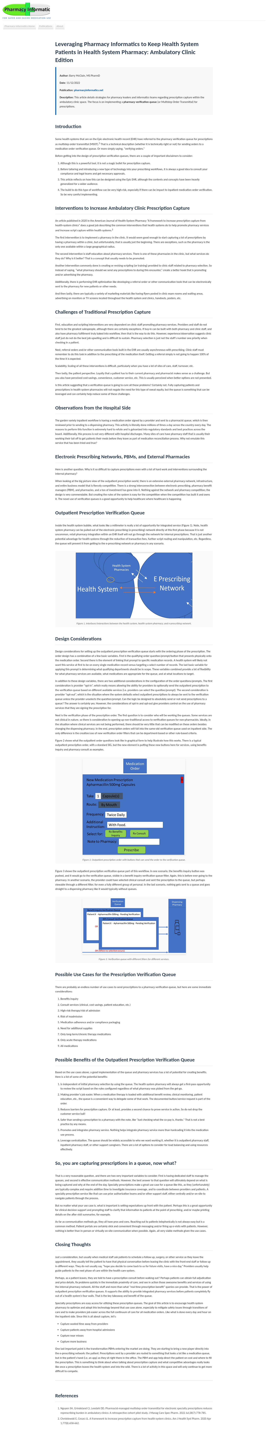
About (60, 27)
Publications (45, 27)
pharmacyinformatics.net (88, 91)
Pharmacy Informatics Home (20, 27)
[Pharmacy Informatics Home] (28, 10)
